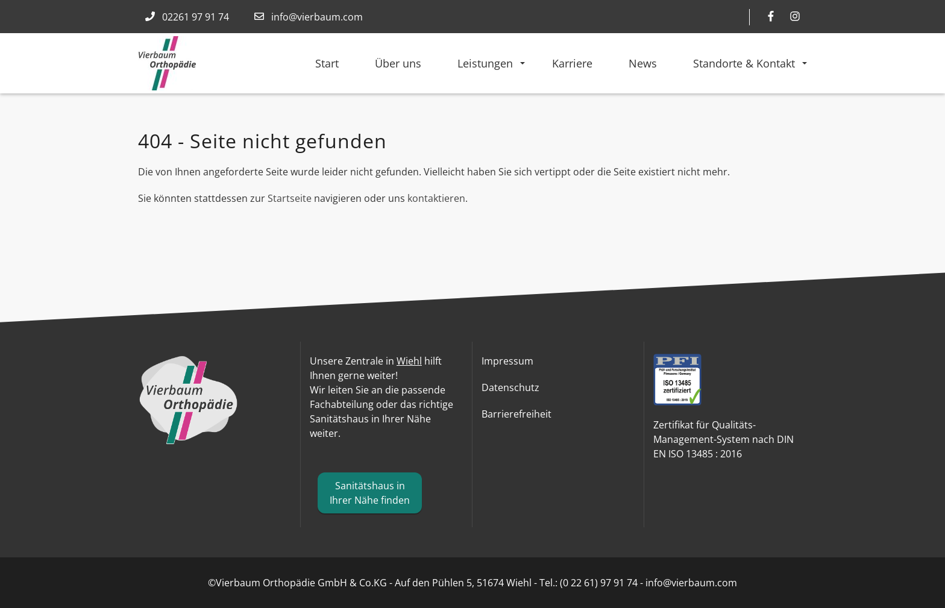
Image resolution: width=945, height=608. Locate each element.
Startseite (290, 198)
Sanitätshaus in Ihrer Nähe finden (370, 493)
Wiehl (409, 361)
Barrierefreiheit (516, 414)
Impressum (507, 361)
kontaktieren (436, 198)
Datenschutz (510, 387)
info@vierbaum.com (317, 17)
